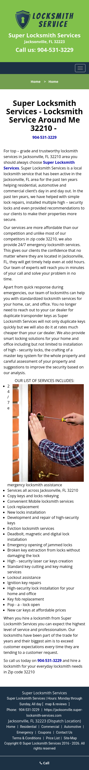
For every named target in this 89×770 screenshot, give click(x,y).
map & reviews (56, 704)
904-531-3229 (55, 50)
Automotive (72, 727)
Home (35, 81)
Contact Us (64, 732)
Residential (28, 727)
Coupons (44, 732)
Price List (53, 738)
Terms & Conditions (26, 738)
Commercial (50, 727)
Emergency (25, 732)
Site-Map (70, 738)
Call (44, 763)
